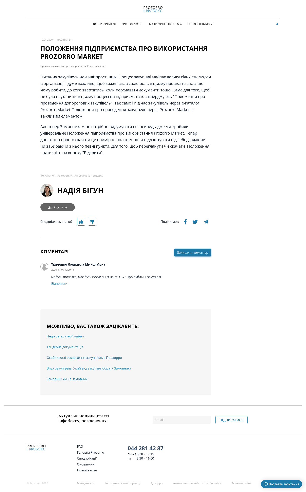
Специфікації (87, 458)
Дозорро (157, 483)
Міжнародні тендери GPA (165, 24)
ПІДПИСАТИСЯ (231, 420)
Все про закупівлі (104, 24)
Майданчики (86, 483)
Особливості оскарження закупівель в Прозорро (84, 357)
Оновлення (85, 464)
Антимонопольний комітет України (197, 483)
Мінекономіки (241, 483)
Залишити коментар (192, 252)
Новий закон (87, 470)
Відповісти (59, 283)
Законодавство (132, 24)
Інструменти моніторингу (122, 483)
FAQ (80, 446)
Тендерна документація (65, 347)
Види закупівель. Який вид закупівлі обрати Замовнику (89, 368)
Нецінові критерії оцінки (65, 336)
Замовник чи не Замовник (67, 379)
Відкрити (57, 207)
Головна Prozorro (90, 452)
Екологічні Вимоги (200, 24)
